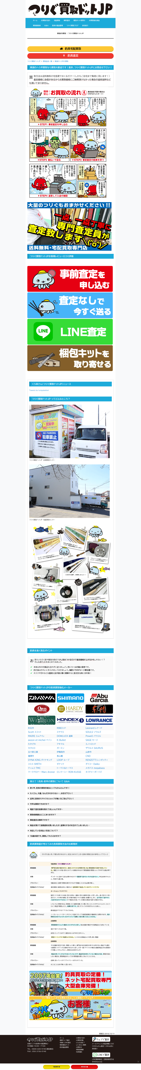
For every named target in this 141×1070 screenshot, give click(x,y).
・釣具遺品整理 (64, 1047)
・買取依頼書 (80, 1050)
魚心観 (60, 756)
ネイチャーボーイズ (94, 772)
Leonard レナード (94, 728)
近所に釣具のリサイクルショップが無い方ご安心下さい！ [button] (50, 799)
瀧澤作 (31, 756)
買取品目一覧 (47, 61)
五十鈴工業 (33, 752)
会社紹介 (85, 25)
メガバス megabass (95, 768)
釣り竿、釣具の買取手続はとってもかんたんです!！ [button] (48, 788)
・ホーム (61, 1038)
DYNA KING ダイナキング (40, 760)
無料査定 (67, 20)
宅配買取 (57, 20)
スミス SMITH (34, 764)
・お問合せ (79, 1047)
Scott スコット (34, 732)
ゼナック (60, 764)
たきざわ (32, 744)
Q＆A (46, 25)
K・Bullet (61, 740)
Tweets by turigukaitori (39, 390)
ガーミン (60, 748)
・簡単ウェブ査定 (64, 1040)
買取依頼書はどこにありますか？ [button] (41, 815)
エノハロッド (91, 744)
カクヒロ (31, 748)
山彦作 (89, 752)
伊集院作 (61, 752)
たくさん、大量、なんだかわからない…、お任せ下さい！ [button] (50, 794)
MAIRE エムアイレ (36, 736)
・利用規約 (79, 1052)
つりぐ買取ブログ (72, 25)
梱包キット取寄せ (79, 20)
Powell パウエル (93, 736)
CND (88, 756)
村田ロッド (61, 728)
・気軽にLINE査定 (65, 1043)
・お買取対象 (80, 1040)
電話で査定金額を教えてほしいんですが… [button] (45, 810)
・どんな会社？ (80, 1043)
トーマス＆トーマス (65, 768)
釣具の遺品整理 (57, 25)
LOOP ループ (63, 760)
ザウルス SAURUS (94, 748)
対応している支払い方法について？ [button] (42, 831)
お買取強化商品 (94, 20)
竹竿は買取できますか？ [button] (38, 804)
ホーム (35, 20)
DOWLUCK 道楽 (65, 736)
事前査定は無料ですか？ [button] (38, 820)
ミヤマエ (60, 732)
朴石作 (31, 728)
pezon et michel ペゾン (40, 740)
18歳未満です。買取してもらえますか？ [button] (44, 836)
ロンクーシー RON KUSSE (69, 772)
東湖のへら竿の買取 (61, 61)
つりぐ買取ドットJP (33, 61)
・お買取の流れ (80, 1038)
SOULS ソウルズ (93, 732)
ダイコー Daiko (93, 764)
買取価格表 (37, 25)
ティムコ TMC (34, 768)
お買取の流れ (45, 20)
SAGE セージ (92, 740)
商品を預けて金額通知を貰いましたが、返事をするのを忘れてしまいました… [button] (58, 826)
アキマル (60, 744)
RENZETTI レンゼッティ (97, 760)
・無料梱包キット (64, 1045)
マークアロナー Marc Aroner (41, 772)
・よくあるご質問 (81, 1045)
